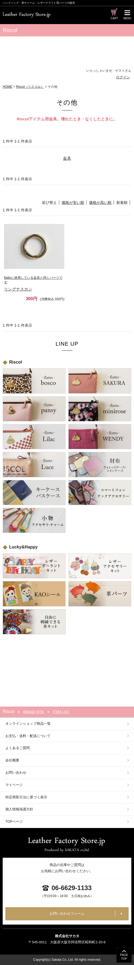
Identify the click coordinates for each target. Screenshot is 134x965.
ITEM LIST (61, 712)
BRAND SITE (33, 712)
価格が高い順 (100, 202)
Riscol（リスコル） (30, 87)
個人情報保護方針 (19, 809)
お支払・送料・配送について (28, 736)
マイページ (14, 785)
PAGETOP (124, 956)
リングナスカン (34, 283)
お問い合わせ (15, 773)
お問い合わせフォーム (67, 913)
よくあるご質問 (17, 748)
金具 (67, 158)
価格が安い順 (73, 202)
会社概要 (12, 760)
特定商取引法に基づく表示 (26, 797)
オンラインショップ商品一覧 (28, 724)
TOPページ (14, 821)
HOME (7, 87)
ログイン (123, 77)
